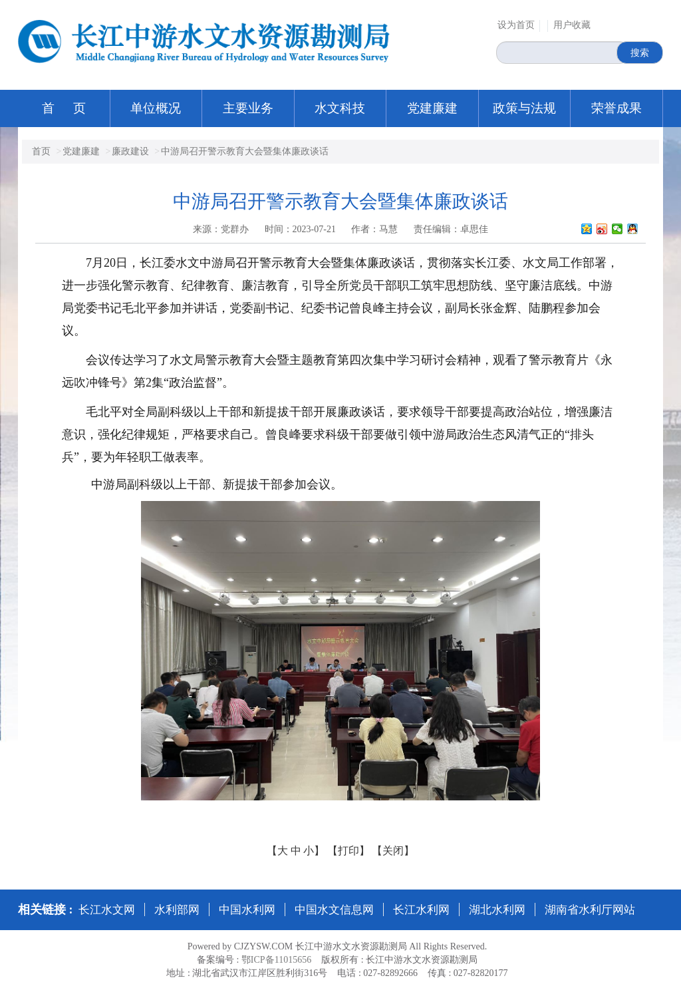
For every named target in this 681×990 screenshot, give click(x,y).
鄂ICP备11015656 (276, 960)
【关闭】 (393, 850)
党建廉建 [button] (432, 108)
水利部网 (177, 910)
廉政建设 (130, 151)
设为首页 (516, 25)
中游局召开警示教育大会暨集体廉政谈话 (245, 151)
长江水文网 (106, 910)
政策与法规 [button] (524, 108)
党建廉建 (81, 151)
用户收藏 (572, 25)
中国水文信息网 (334, 910)
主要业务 (248, 108)
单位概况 (155, 108)
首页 (41, 151)
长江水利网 (421, 910)
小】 (314, 850)
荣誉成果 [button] (616, 108)
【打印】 (348, 850)
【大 (277, 850)
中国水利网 (247, 910)
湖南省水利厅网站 (590, 910)
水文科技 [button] (340, 108)
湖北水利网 (497, 910)
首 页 (64, 108)
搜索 (639, 52)
